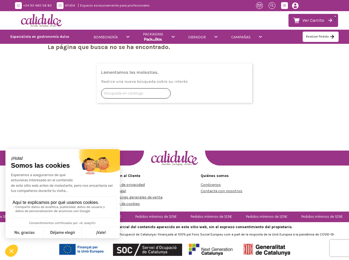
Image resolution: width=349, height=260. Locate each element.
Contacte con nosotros (221, 191)
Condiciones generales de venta (135, 197)
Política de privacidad (126, 184)
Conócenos (211, 184)
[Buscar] (136, 93)
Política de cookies (123, 203)
